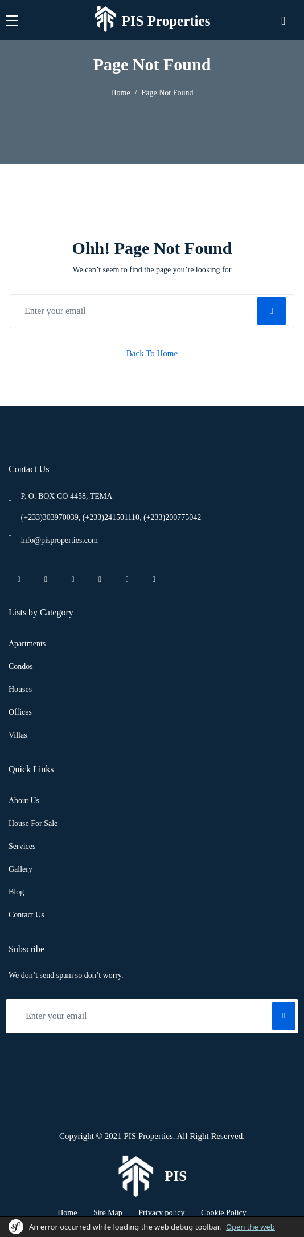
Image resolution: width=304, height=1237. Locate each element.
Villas (18, 735)
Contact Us (26, 914)
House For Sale (33, 823)
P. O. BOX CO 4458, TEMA (67, 496)
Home (120, 92)
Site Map (107, 1212)
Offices (20, 712)
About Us (24, 800)
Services (22, 846)
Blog (16, 892)
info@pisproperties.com (59, 540)
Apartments (27, 643)
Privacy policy (161, 1212)
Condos (21, 666)
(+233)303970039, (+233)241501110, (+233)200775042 (111, 517)
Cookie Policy (224, 1212)
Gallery (20, 869)
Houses (20, 689)
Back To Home (152, 353)
